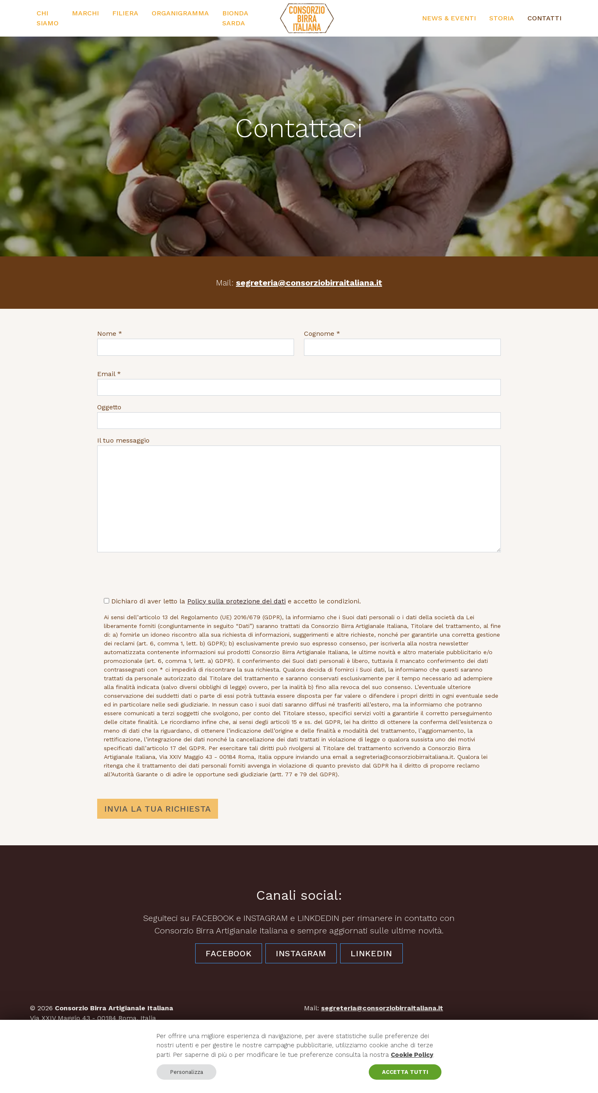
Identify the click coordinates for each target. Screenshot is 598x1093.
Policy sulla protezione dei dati (236, 601)
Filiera (125, 13)
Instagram (301, 953)
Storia (501, 18)
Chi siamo (48, 18)
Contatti (544, 18)
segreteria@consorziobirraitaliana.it (309, 283)
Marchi (85, 13)
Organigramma (180, 13)
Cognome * (322, 333)
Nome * (109, 333)
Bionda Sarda (235, 18)
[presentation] (160, 575)
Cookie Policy (412, 1055)
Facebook (228, 953)
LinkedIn (371, 953)
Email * (109, 374)
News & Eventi (449, 18)
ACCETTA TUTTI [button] (405, 1072)
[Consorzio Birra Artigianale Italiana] (307, 18)
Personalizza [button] (186, 1072)
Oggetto (109, 407)
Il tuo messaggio (123, 440)
